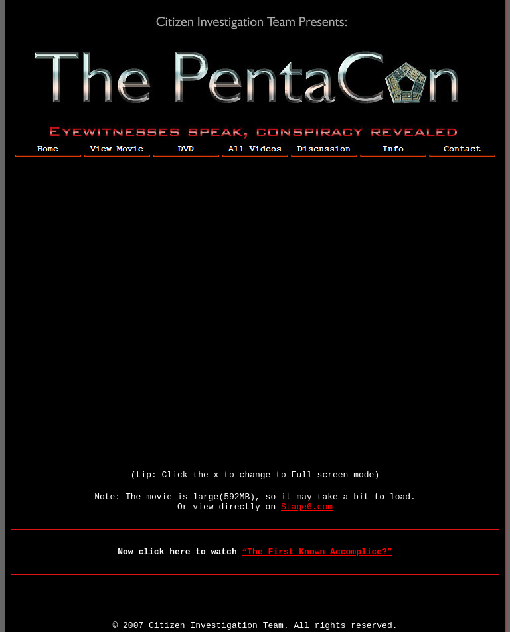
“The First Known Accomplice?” (317, 552)
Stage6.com (307, 507)
